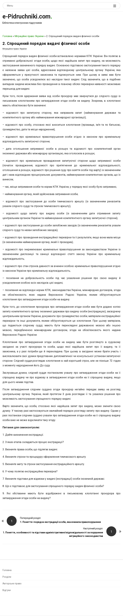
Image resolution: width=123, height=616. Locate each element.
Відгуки (6, 590)
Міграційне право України (29, 36)
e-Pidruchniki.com (26, 16)
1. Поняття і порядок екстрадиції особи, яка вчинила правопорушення (60, 522)
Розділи (6, 577)
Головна (7, 36)
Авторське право (12, 583)
